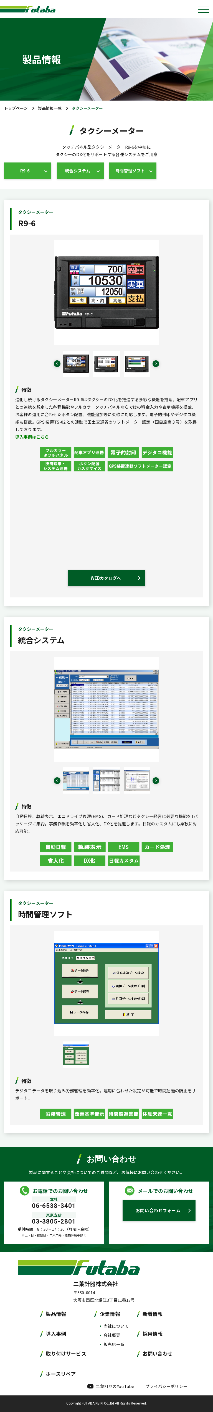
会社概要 (111, 1335)
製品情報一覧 (50, 108)
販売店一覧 (114, 1344)
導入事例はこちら (32, 437)
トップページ (16, 108)
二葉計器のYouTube (115, 1386)
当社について (116, 1326)
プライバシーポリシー (166, 1386)
